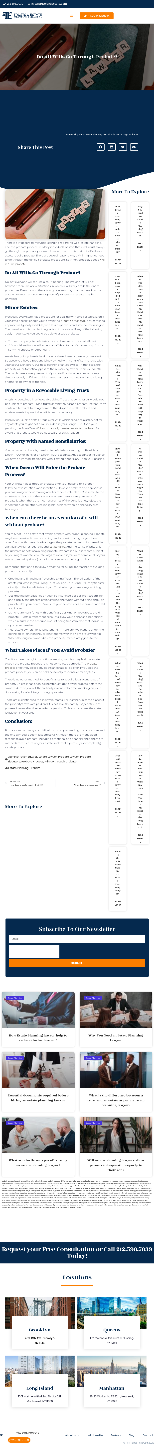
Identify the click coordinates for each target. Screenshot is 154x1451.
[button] (71, 15)
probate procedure (73, 320)
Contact (148, 1435)
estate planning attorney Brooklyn (63, 1203)
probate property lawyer (144, 1191)
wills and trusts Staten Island (77, 1198)
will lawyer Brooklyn (52, 1196)
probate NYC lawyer (97, 1191)
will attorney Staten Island (38, 1196)
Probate (35, 768)
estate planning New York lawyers (106, 1203)
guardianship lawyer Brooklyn (98, 1205)
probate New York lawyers (69, 1200)
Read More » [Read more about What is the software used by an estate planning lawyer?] (118, 905)
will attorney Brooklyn (118, 1193)
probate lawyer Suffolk (27, 1191)
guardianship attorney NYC (38, 1205)
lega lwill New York (21, 1181)
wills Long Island (16, 1200)
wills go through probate (60, 761)
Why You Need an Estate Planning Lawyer (140, 221)
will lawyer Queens (104, 1196)
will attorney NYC (10, 1196)
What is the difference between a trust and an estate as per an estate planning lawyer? (140, 309)
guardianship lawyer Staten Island (48, 1207)
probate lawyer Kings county (62, 1188)
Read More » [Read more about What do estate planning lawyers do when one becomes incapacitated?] (140, 726)
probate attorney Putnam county (81, 1186)
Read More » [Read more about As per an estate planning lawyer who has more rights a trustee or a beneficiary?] (140, 522)
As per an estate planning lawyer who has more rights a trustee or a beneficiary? (140, 479)
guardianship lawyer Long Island (118, 1205)
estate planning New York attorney (18, 1203)
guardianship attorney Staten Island (78, 1205)
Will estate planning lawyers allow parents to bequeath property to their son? (140, 395)
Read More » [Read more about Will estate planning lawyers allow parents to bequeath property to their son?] (140, 436)
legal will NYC (31, 1181)
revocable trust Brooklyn (9, 1193)
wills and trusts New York (32, 1198)
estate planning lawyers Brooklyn (127, 1200)
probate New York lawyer (82, 1191)
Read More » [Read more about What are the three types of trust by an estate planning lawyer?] (118, 426)
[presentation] (34, 951)
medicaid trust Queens (60, 1184)
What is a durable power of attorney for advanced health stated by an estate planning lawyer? (118, 697)
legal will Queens (41, 1181)
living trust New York (94, 1181)
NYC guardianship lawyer (131, 1184)
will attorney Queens (22, 1196)
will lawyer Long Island (66, 1196)
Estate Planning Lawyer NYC (10, 1207)
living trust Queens (117, 1181)
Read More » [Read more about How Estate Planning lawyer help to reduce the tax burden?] (118, 263)
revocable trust (99, 1193)
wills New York (25, 1200)
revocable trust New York (57, 1193)
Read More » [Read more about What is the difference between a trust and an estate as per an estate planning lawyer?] (140, 353)
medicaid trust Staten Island (77, 1184)
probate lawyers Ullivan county (45, 1191)
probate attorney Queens (101, 1186)
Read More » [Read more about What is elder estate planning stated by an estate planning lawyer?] (140, 611)
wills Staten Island (36, 1200)
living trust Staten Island (131, 1181)
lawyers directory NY (42, 1193)
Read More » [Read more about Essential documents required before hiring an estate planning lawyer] (118, 340)
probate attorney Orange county (60, 1186)
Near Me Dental (64, 1207)
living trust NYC (106, 1181)
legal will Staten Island (55, 1181)
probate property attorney (126, 1191)
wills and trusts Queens (61, 1198)
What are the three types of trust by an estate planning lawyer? (118, 390)
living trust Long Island (81, 1181)
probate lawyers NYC (145, 1188)
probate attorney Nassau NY (41, 1186)
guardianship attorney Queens (56, 1205)
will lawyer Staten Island (118, 1196)
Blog (131, 1435)
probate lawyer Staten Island (11, 1191)
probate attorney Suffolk (134, 1186)
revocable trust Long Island (25, 1193)
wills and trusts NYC (47, 1198)
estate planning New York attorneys (41, 1203)
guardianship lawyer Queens (28, 1207)
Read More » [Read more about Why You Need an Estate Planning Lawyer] (140, 247)
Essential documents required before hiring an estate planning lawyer (118, 302)
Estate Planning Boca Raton (104, 1198)
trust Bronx (107, 1193)
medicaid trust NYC (46, 1184)
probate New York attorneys (64, 1191)
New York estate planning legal (96, 1184)
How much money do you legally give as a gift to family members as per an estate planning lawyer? (118, 487)
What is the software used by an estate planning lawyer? (118, 873)
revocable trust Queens (86, 1193)
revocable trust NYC (71, 1193)
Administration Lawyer (22, 757)
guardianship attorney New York (19, 1205)
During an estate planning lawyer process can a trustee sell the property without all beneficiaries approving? (118, 594)
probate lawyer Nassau (97, 1188)
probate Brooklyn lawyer (45, 1188)
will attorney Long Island (132, 1193)
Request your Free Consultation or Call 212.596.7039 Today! (77, 1253)
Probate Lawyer (68, 757)
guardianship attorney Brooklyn (127, 1203)
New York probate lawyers (114, 1184)
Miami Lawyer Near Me (120, 1198)
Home (68, 134)
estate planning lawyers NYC (51, 1200)
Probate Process (32, 761)
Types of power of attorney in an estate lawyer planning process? (118, 778)
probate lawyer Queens (112, 1188)
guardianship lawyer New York (138, 1205)
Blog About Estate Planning (88, 134)
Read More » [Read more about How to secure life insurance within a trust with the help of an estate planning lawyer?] (140, 838)
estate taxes (57, 546)
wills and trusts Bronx (133, 1196)
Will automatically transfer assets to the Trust (65, 428)
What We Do (94, 1435)
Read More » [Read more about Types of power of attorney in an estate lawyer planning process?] (118, 812)
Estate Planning (18, 768)
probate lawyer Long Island (80, 1188)
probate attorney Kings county (21, 1186)
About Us (72, 1435)
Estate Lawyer (47, 757)
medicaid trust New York (32, 1184)
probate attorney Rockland (117, 1186)
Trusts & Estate (28, 15)
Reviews (115, 1435)
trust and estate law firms (86, 1200)
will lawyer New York (80, 1196)
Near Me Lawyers (75, 1207)
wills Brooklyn (91, 1198)
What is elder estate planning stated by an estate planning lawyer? (140, 575)
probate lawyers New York (129, 1188)
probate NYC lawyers (111, 1191)
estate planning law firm (28, 17)
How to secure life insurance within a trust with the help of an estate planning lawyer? (140, 791)
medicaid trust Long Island (15, 1184)
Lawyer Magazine (133, 1198)
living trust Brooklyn (68, 1181)
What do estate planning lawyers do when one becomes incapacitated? (140, 689)
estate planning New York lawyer (84, 1203)
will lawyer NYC (93, 1196)
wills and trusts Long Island (15, 1198)
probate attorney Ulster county (27, 1188)
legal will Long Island (8, 1181)
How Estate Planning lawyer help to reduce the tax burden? (118, 229)
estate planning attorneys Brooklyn (106, 1200)
